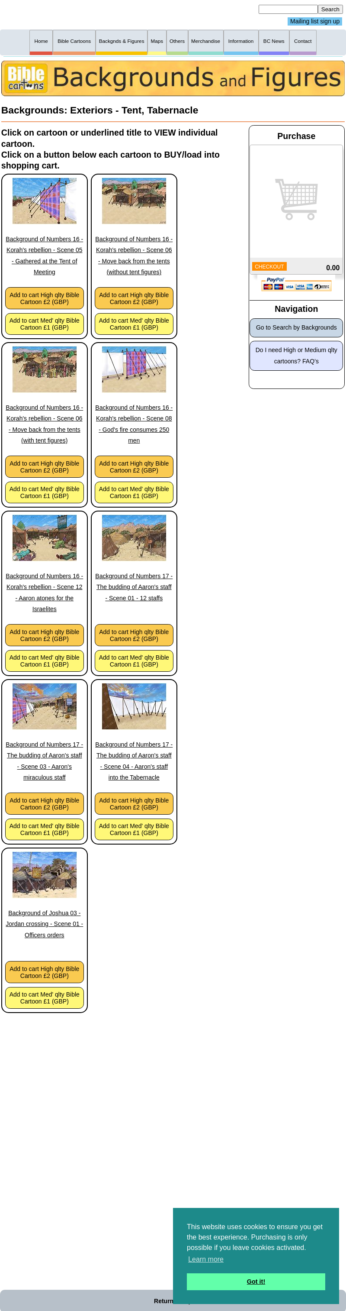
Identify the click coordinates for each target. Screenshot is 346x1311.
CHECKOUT (269, 267)
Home (41, 41)
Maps (157, 41)
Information (241, 41)
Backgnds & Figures (121, 41)
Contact (302, 41)
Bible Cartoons (74, 41)
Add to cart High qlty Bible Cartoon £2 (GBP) (44, 298)
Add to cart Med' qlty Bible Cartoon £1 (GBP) (45, 324)
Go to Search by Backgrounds (296, 327)
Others (177, 41)
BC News (274, 41)
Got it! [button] (256, 1281)
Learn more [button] (206, 1259)
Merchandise (205, 41)
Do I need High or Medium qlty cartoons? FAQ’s (296, 355)
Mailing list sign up (315, 21)
